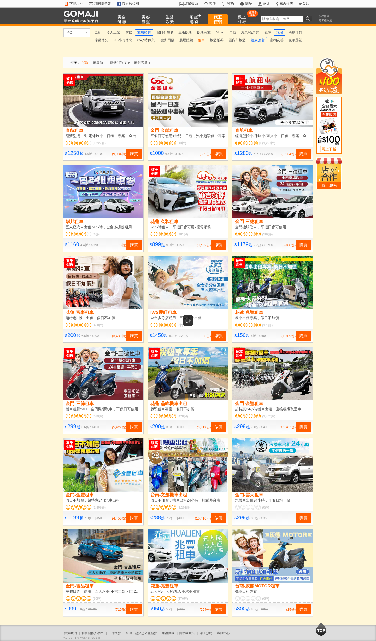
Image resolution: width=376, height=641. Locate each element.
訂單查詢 (191, 4)
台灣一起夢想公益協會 (141, 633)
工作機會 (114, 633)
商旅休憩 (295, 32)
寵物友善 (277, 40)
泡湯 (279, 32)
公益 (305, 4)
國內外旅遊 (237, 40)
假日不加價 (164, 32)
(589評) (267, 234)
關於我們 (70, 633)
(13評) (182, 143)
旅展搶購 (144, 32)
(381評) (183, 234)
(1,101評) (184, 507)
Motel (220, 32)
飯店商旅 (204, 32)
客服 (212, 4)
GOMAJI (82, 16)
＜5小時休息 (122, 40)
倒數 (128, 32)
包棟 (267, 32)
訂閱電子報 (102, 4)
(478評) (183, 416)
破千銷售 (69, 80)
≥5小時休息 (145, 40)
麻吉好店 (286, 4)
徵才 (266, 4)
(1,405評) (268, 416)
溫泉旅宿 (258, 40)
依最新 (99, 63)
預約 (230, 4)
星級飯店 (185, 32)
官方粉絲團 (130, 4)
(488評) (98, 325)
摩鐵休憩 (101, 40)
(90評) (97, 599)
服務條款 (324, 16)
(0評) (265, 507)
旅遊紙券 (217, 40)
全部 (70, 32)
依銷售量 (142, 63)
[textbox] (282, 19)
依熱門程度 (120, 63)
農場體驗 (186, 40)
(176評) (267, 325)
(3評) (181, 325)
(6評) (96, 234)
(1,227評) (99, 143)
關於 (248, 4)
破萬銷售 (239, 354)
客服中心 (223, 633)
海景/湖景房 (250, 32)
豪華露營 (295, 40)
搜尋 (308, 18)
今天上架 (113, 32)
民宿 (232, 32)
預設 (85, 63)
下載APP (76, 4)
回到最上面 (321, 629)
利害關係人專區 (92, 633)
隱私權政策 (325, 20)
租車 (201, 40)
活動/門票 (167, 40)
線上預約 (206, 633)
